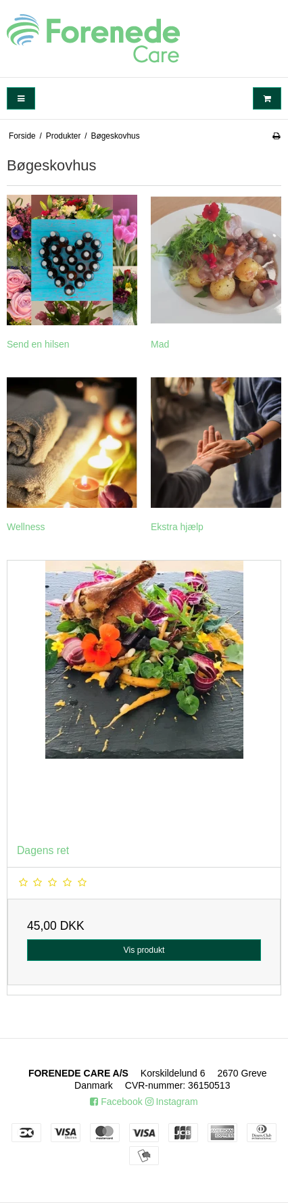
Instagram (171, 1101)
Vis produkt (143, 950)
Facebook (116, 1101)
